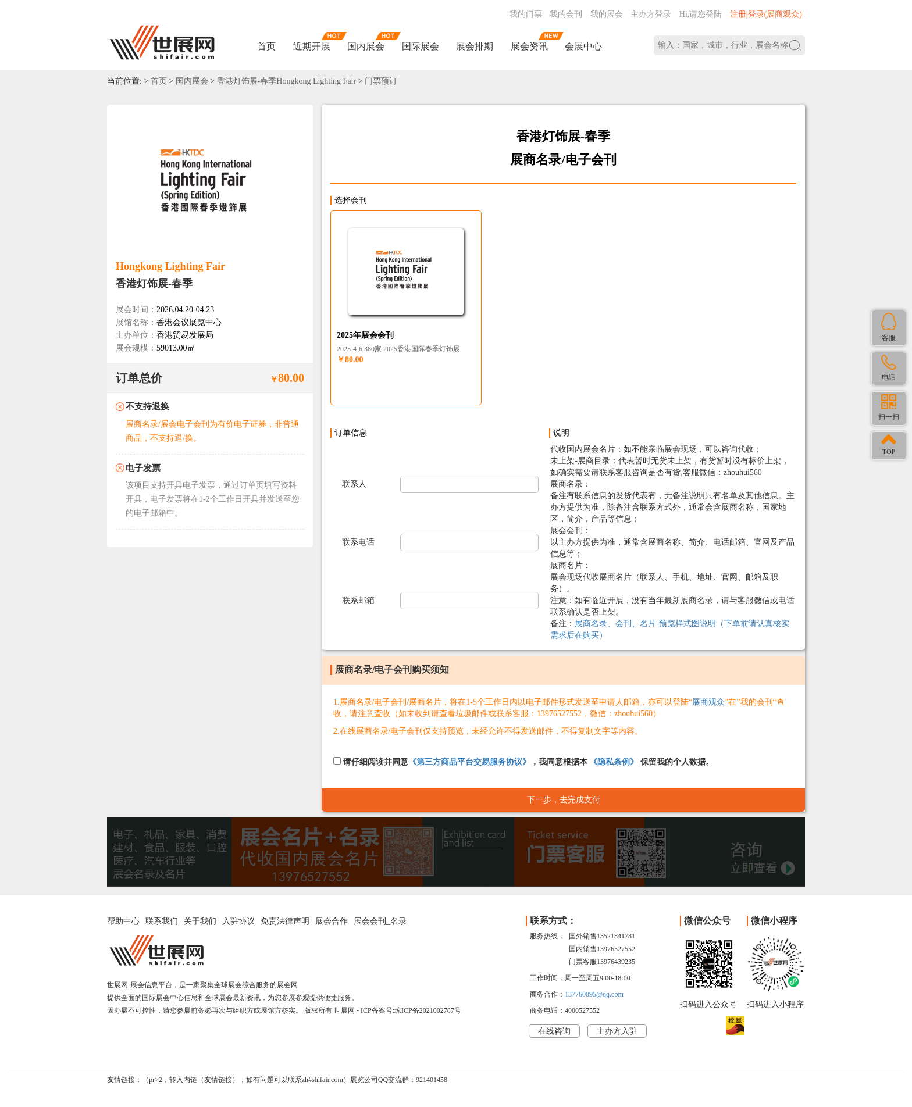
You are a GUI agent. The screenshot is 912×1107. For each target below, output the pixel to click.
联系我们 (161, 921)
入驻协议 (238, 921)
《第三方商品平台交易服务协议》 (469, 762)
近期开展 (311, 46)
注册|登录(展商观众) (766, 14)
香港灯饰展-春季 (154, 284)
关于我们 (200, 921)
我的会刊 (566, 14)
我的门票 (526, 14)
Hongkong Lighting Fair (170, 266)
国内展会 (365, 46)
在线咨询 (554, 1031)
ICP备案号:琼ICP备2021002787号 (411, 1010)
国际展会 (420, 46)
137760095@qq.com (594, 994)
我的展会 (606, 14)
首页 (266, 46)
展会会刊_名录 (380, 921)
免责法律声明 (285, 921)
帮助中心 (123, 921)
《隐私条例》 (613, 762)
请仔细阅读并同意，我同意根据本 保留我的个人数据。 (523, 761)
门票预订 (381, 81)
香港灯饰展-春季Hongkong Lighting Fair (287, 81)
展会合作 (331, 921)
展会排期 (474, 46)
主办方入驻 (617, 1031)
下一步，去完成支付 (563, 799)
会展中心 (583, 46)
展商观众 (708, 702)
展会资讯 (529, 46)
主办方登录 (650, 14)
